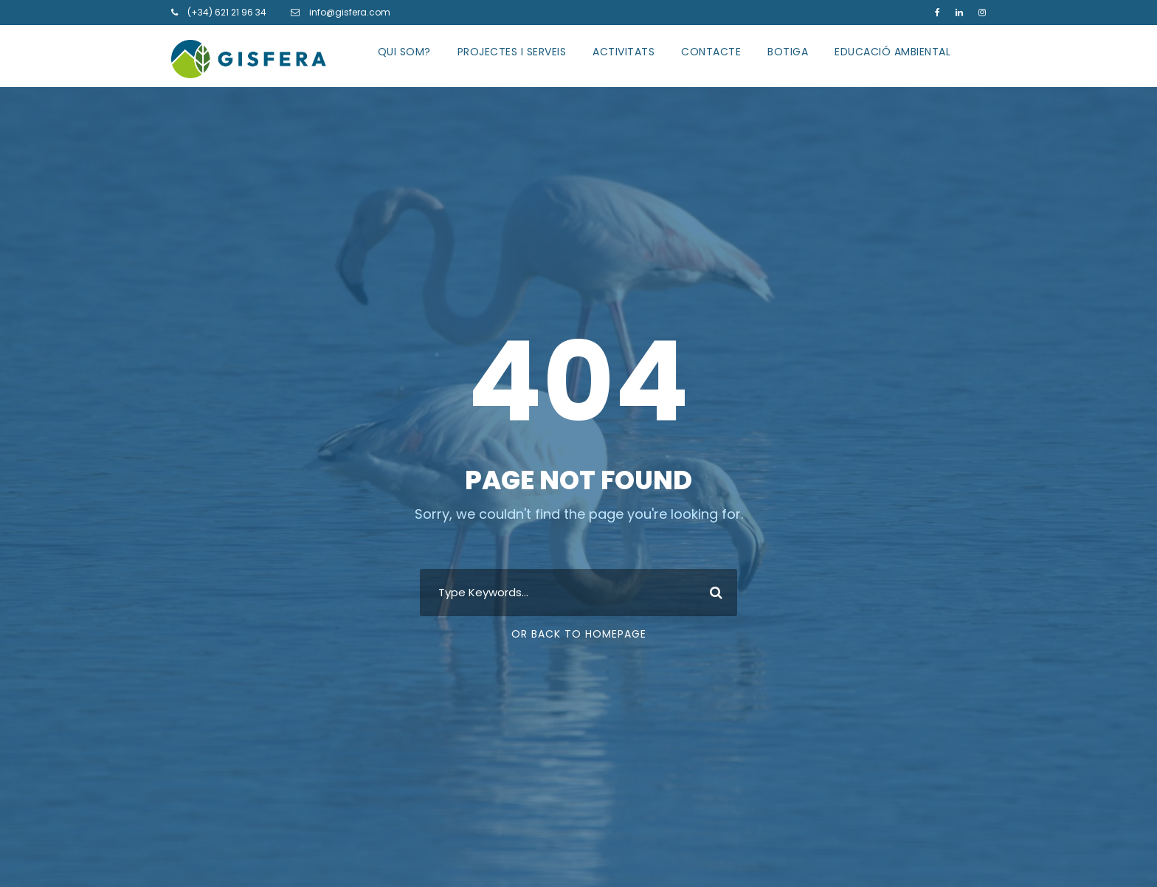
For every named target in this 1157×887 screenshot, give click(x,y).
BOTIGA (787, 51)
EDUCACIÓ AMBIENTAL (892, 51)
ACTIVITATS (624, 51)
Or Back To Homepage (578, 634)
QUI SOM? (404, 51)
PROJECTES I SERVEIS (512, 51)
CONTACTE (711, 51)
